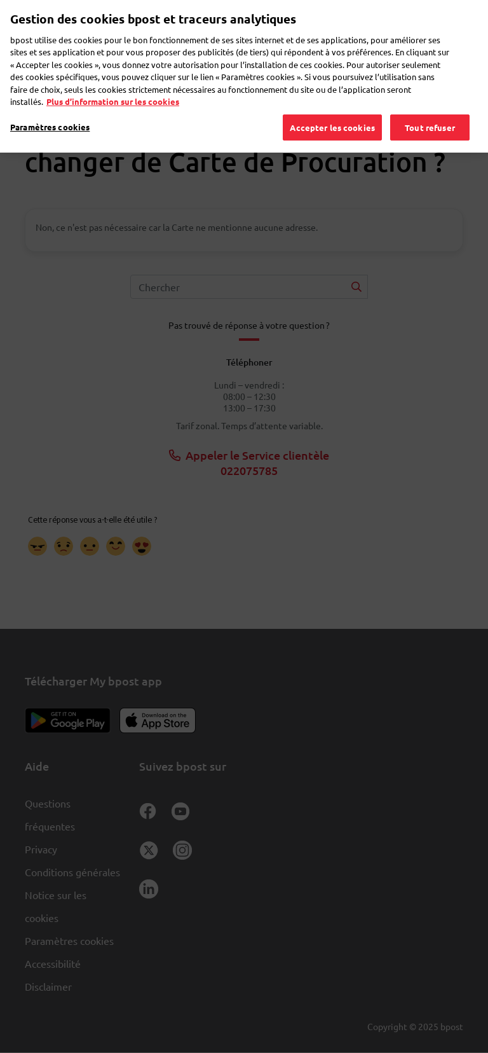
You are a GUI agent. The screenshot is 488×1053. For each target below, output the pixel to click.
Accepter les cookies (332, 110)
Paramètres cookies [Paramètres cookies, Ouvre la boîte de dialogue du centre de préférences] (50, 109)
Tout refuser (430, 110)
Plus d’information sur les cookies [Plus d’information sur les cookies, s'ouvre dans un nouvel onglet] (112, 84)
